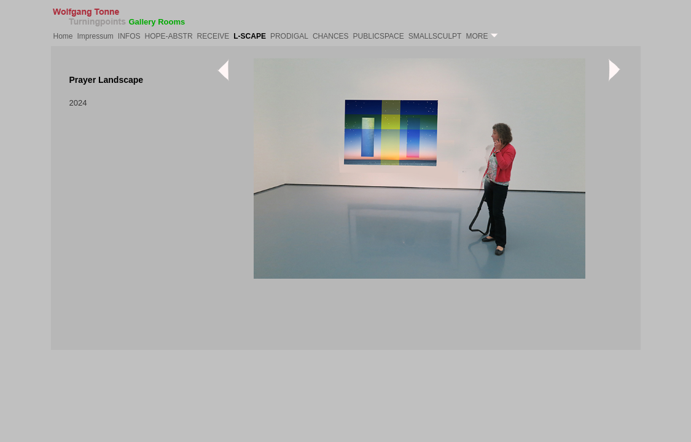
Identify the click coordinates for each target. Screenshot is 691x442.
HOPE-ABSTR (169, 36)
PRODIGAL (289, 36)
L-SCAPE (249, 36)
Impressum (95, 36)
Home (63, 36)
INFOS (129, 36)
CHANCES (331, 36)
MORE (482, 36)
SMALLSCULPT (435, 36)
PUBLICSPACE (378, 36)
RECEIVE (213, 36)
